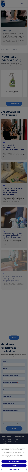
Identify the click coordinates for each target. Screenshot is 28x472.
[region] (14, 458)
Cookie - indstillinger (14, 469)
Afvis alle (14, 465)
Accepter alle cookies (14, 461)
